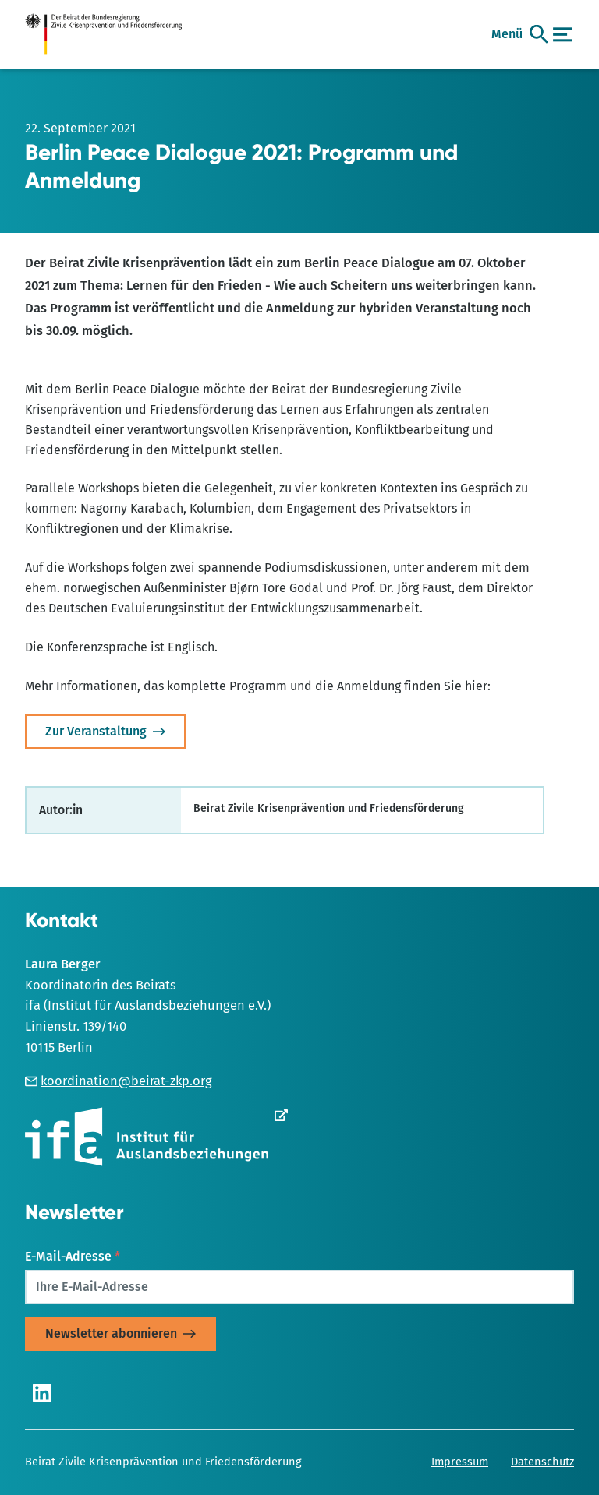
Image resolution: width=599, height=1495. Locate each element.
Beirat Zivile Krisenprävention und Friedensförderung (163, 1461)
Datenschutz (542, 1461)
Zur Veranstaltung (96, 731)
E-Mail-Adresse (72, 1256)
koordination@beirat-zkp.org (118, 1081)
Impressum (459, 1461)
